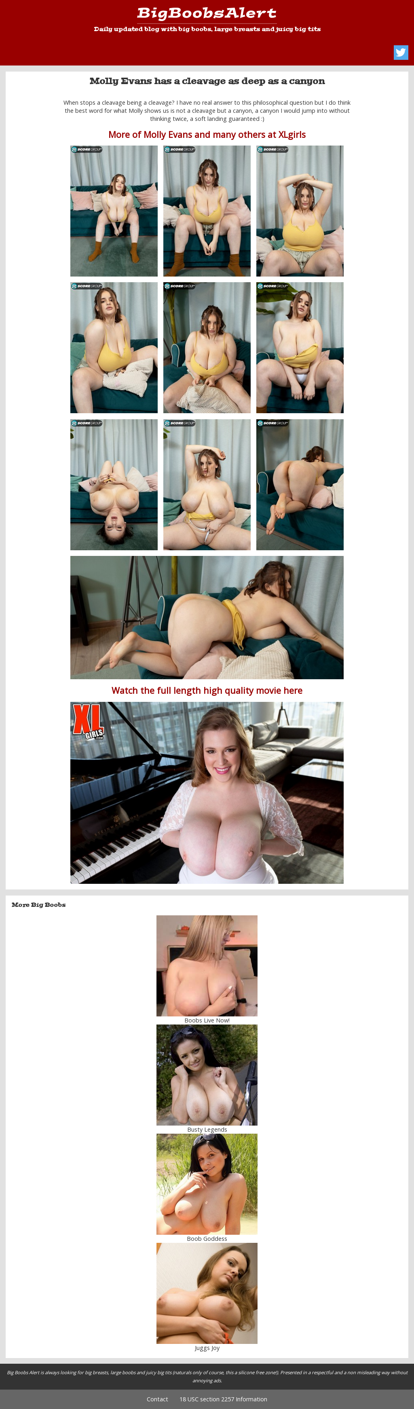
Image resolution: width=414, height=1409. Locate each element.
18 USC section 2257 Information (223, 1399)
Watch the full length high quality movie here (207, 690)
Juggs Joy (207, 1348)
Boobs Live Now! (207, 1020)
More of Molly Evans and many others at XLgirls (207, 134)
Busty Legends (207, 1129)
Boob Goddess (207, 1238)
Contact (157, 1399)
